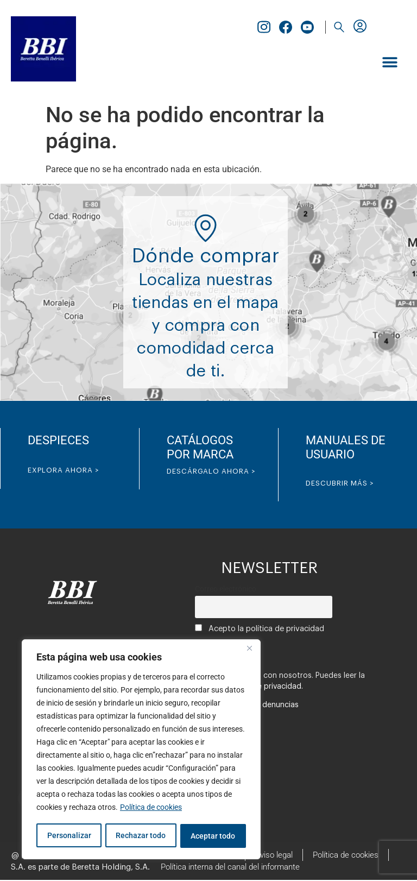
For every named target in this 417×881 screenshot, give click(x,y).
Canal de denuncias (264, 705)
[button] (338, 27)
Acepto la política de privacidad (259, 628)
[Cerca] (249, 650)
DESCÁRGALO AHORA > (211, 471)
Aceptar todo (213, 836)
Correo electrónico (225, 589)
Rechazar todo (141, 836)
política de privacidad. (263, 686)
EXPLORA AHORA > (63, 470)
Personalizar (69, 836)
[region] (141, 750)
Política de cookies (151, 808)
